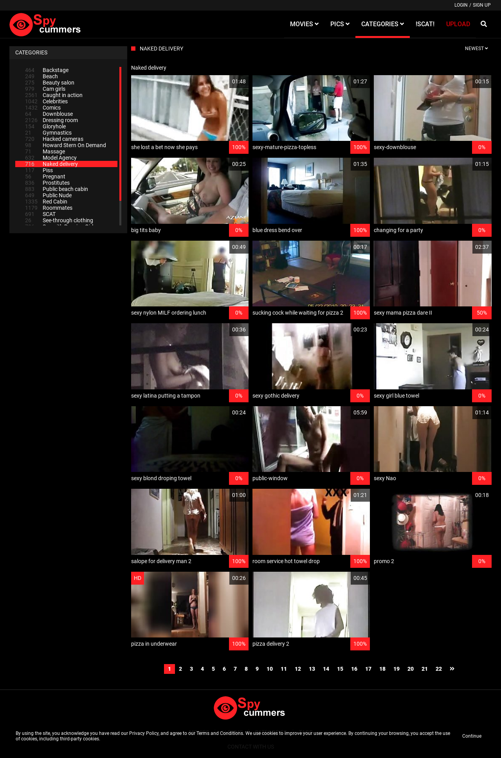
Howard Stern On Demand (65, 145)
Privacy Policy (144, 733)
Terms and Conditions (219, 733)
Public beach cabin (56, 189)
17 (368, 669)
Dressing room (51, 120)
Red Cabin (46, 201)
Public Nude (48, 195)
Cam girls (45, 89)
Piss (39, 170)
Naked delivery (51, 164)
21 (425, 669)
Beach (41, 76)
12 (298, 669)
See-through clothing (59, 220)
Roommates (48, 208)
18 (382, 669)
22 (439, 669)
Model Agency (51, 158)
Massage (45, 151)
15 (340, 669)
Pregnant (45, 176)
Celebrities (46, 101)
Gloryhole (45, 126)
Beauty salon (49, 82)
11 (284, 669)
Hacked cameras (54, 139)
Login (461, 5)
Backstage (46, 70)
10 (270, 669)
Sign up (482, 5)
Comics (43, 107)
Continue (471, 736)
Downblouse (49, 114)
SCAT (40, 214)
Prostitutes (47, 183)
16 (354, 669)
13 (312, 669)
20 (410, 669)
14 (326, 669)
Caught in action (54, 95)
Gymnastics (48, 133)
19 (396, 669)
